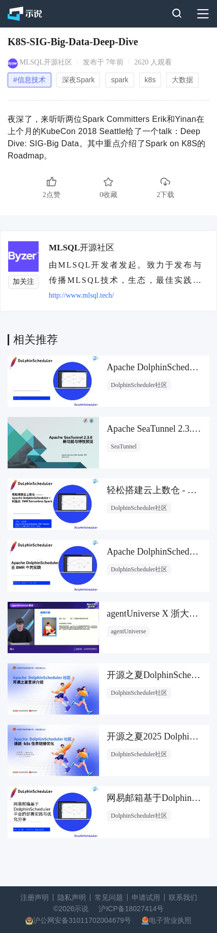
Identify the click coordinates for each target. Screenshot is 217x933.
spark (119, 80)
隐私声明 (71, 897)
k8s (150, 80)
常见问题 (109, 897)
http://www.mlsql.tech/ (81, 295)
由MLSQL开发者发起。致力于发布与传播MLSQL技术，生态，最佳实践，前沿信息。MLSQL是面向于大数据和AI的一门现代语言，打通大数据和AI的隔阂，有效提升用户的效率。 (125, 272)
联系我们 (183, 897)
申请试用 (146, 897)
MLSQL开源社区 (46, 62)
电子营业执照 (170, 920)
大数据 (182, 80)
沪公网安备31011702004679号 (82, 920)
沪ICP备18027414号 (131, 909)
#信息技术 (29, 80)
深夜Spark (78, 80)
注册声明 (34, 897)
